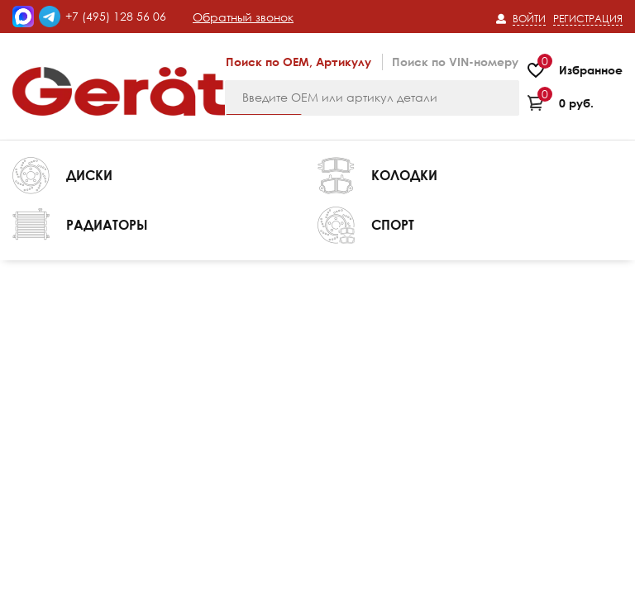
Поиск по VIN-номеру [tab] (455, 62)
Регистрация (588, 18)
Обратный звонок (243, 17)
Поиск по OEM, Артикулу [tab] (298, 62)
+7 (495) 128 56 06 (115, 16)
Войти (529, 18)
